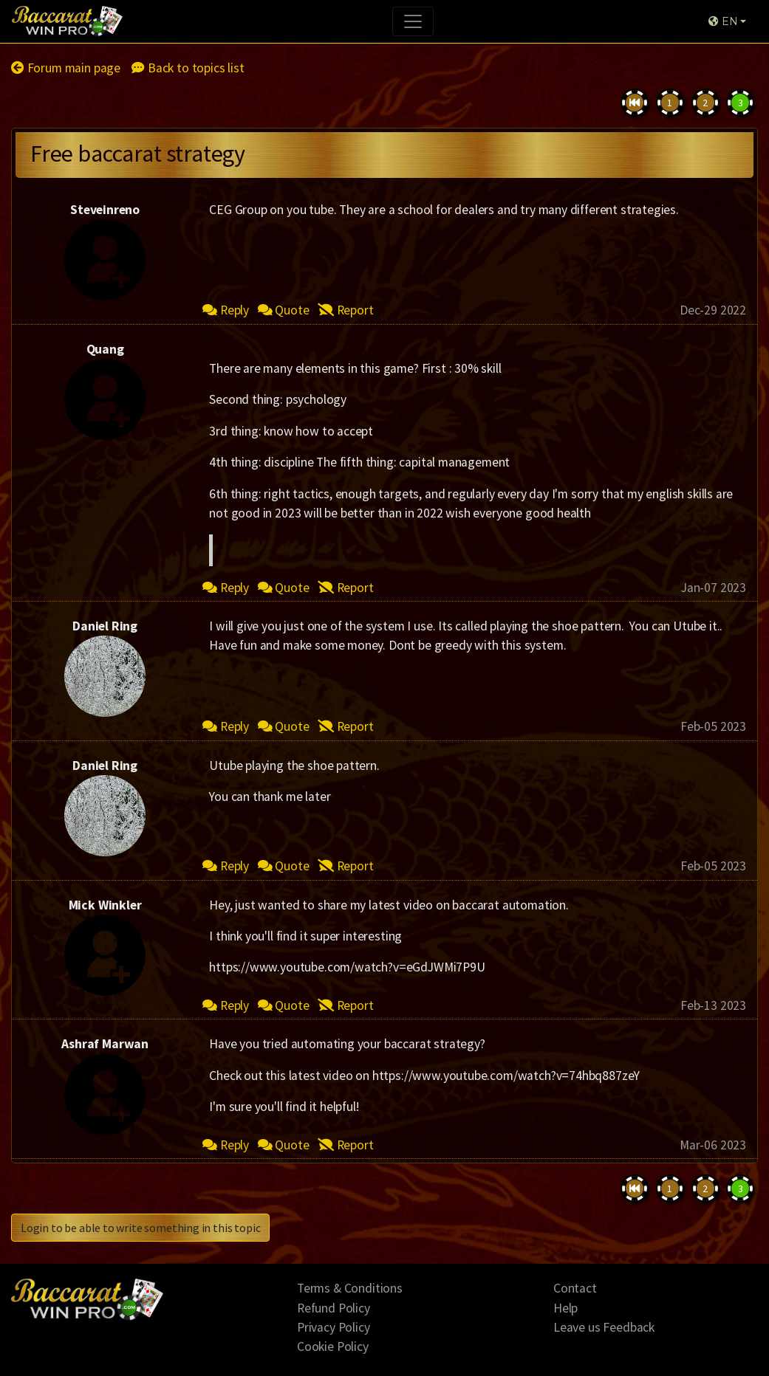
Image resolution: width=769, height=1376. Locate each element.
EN (722, 21)
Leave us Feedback (603, 1327)
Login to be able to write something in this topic (140, 1227)
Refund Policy (333, 1308)
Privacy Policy (333, 1327)
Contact (575, 1288)
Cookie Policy (333, 1346)
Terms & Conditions (350, 1288)
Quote (284, 310)
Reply (225, 310)
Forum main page (65, 68)
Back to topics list (187, 68)
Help (565, 1308)
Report (346, 310)
